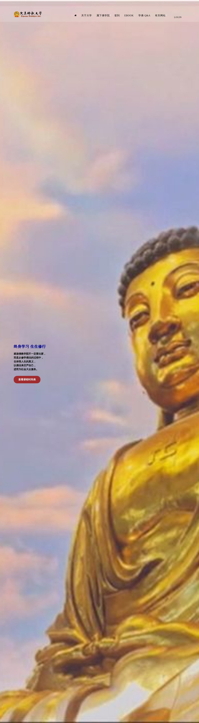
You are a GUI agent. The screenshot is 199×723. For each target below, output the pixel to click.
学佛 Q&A (144, 15)
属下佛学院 (103, 15)
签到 (117, 15)
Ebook (129, 15)
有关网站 (160, 15)
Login (178, 17)
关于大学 (86, 15)
